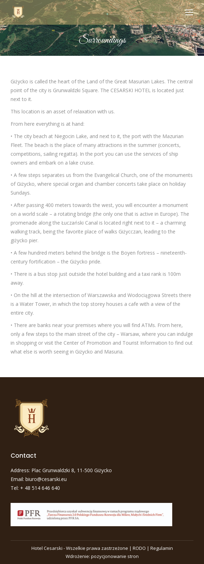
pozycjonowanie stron (115, 556)
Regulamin (161, 548)
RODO (139, 548)
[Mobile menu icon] (189, 12)
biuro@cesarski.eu (46, 479)
